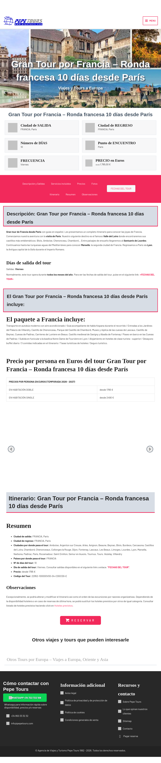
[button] (11, 453)
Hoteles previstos (63, 609)
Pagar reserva (130, 742)
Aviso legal (70, 698)
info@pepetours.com (22, 729)
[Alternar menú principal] (150, 22)
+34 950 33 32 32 (19, 721)
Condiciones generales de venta (81, 725)
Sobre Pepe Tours (132, 707)
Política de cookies (75, 718)
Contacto (128, 734)
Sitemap (127, 727)
